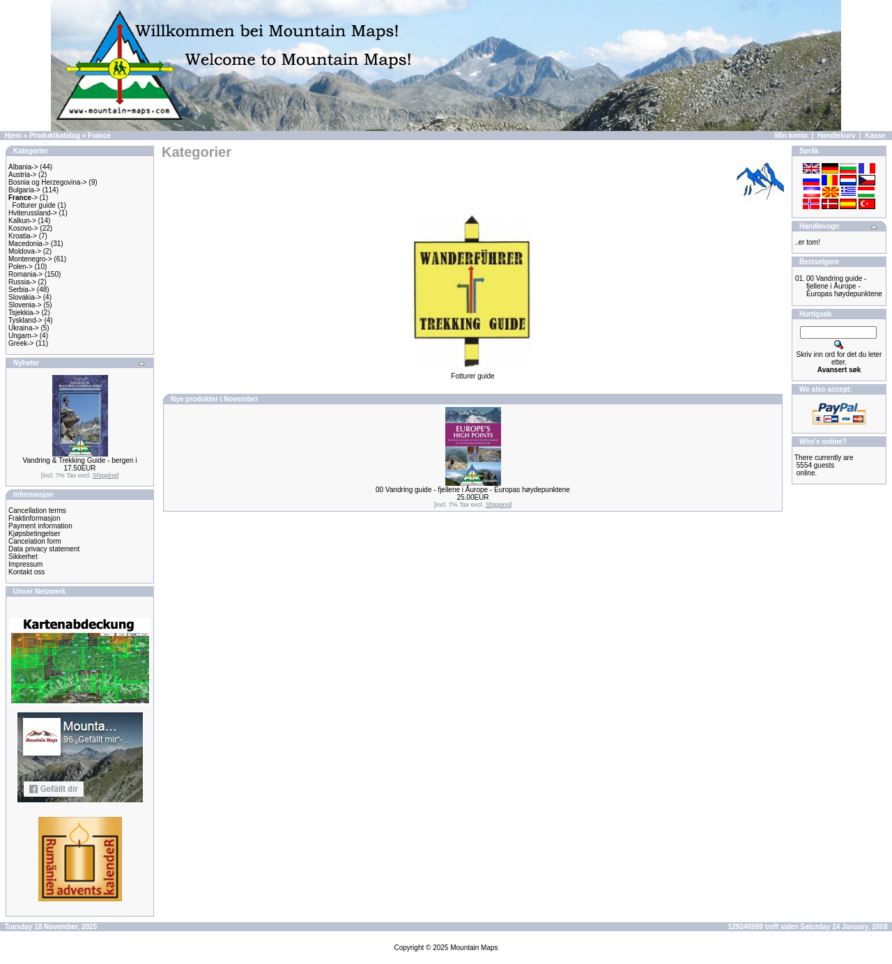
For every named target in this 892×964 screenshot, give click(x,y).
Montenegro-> (30, 259)
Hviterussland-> (32, 213)
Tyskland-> (25, 320)
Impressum (25, 564)
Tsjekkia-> (24, 312)
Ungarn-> (23, 335)
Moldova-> (24, 251)
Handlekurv (836, 135)
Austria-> (22, 174)
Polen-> (20, 266)
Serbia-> (21, 289)
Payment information (40, 526)
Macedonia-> (28, 243)
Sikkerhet (23, 556)
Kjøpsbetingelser (34, 533)
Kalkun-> (22, 220)
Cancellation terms (37, 510)
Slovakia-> (24, 297)
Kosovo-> (23, 228)
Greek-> (20, 343)
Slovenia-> (25, 305)
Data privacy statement (43, 549)
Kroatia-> (22, 236)
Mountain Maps (474, 947)
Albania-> (23, 167)
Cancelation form (34, 541)
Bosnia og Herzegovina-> (47, 182)
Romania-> (25, 274)
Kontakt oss (26, 572)
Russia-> (22, 282)
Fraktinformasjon (34, 518)
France (99, 135)
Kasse (875, 135)
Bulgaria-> (24, 190)
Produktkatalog (54, 135)
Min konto (791, 135)
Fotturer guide (34, 205)
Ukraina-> (23, 328)
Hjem (13, 135)
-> (23, 197)
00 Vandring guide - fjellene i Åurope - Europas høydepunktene (473, 490)
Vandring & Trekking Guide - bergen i (80, 460)
